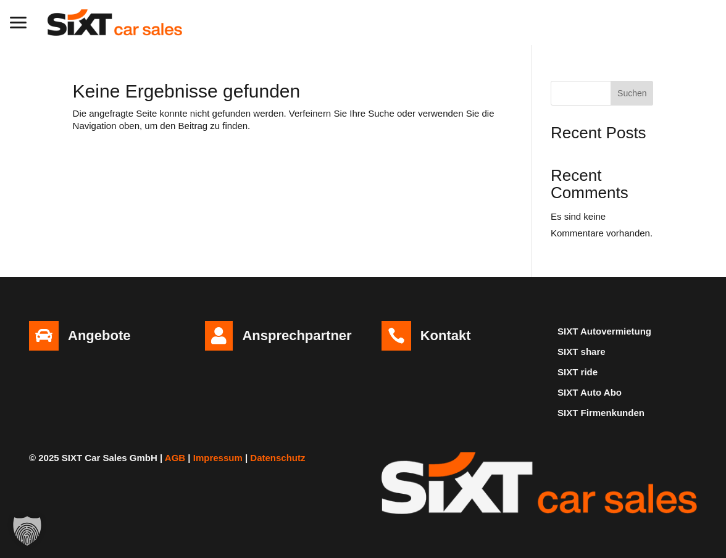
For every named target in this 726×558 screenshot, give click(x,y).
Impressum (218, 457)
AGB (175, 457)
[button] (18, 21)
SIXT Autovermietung (604, 331)
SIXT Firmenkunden (601, 412)
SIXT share (581, 351)
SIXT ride (577, 372)
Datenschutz (277, 457)
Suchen (631, 93)
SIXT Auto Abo (589, 392)
